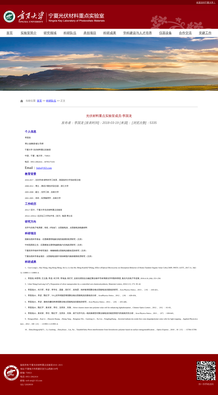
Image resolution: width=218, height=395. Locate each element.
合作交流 (185, 33)
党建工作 (205, 33)
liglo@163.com (44, 168)
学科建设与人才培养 (137, 33)
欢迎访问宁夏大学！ (206, 2)
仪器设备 (165, 33)
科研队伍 (70, 33)
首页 (9, 33)
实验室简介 (29, 33)
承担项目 (89, 33)
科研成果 (109, 33)
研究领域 (50, 33)
